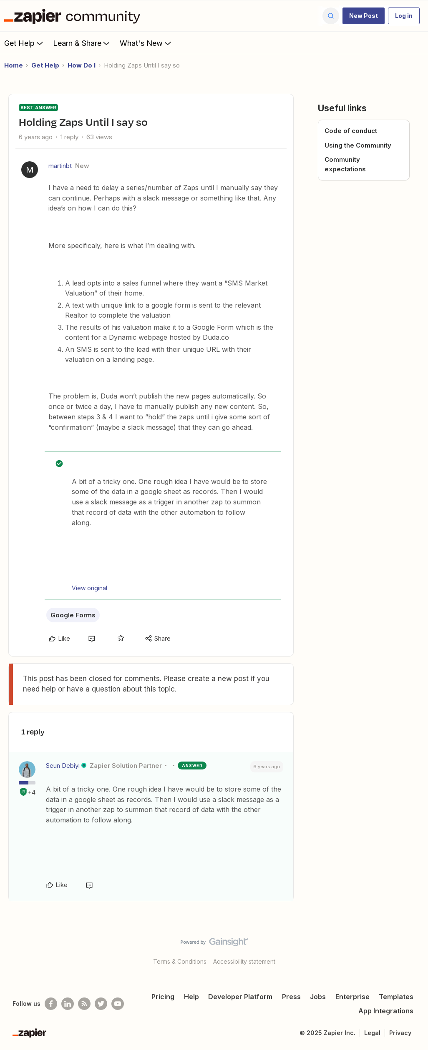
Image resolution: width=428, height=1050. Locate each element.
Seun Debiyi (63, 765)
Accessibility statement (244, 961)
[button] (363, 16)
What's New (146, 43)
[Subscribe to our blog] (84, 1003)
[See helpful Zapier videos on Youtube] (117, 1003)
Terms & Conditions (179, 961)
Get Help (24, 43)
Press (291, 996)
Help (191, 996)
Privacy (400, 1032)
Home (13, 65)
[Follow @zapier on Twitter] (101, 1003)
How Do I (82, 65)
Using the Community (358, 145)
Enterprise (352, 996)
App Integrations (385, 1011)
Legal (372, 1032)
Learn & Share (82, 43)
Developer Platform (240, 996)
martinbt (60, 166)
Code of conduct (351, 131)
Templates (396, 996)
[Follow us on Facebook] (51, 1003)
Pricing (162, 996)
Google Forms (73, 615)
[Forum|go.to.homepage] (74, 16)
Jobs (318, 996)
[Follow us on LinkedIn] (67, 1003)
